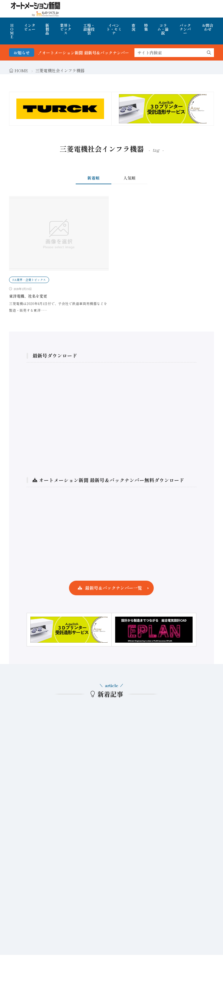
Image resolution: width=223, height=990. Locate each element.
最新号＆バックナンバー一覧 (113, 588)
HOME (12, 31)
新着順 (93, 178)
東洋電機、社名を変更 (28, 296)
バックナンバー (185, 29)
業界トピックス (65, 29)
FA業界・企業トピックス (29, 279)
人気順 (129, 178)
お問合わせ (207, 27)
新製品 (47, 29)
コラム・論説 (163, 29)
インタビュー (29, 27)
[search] (209, 53)
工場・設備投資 (89, 29)
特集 (146, 27)
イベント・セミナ (114, 29)
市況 (133, 27)
